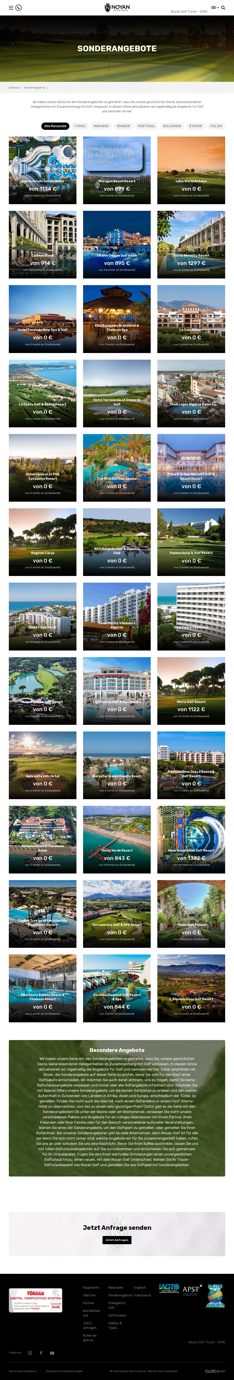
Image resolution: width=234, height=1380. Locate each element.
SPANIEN (123, 126)
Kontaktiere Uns (91, 1313)
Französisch (142, 1295)
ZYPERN (195, 126)
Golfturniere (117, 1315)
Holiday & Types (115, 1325)
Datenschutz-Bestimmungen (64, 1371)
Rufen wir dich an (90, 1338)
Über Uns (89, 1295)
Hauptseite (91, 1288)
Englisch (140, 1288)
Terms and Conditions (23, 1371)
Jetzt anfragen (89, 1325)
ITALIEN (216, 126)
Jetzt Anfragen (117, 1240)
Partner (88, 1303)
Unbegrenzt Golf (117, 1305)
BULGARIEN (172, 126)
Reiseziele (115, 1288)
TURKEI (80, 126)
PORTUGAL (146, 126)
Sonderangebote (117, 1295)
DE (215, 8)
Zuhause (14, 87)
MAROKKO (101, 126)
